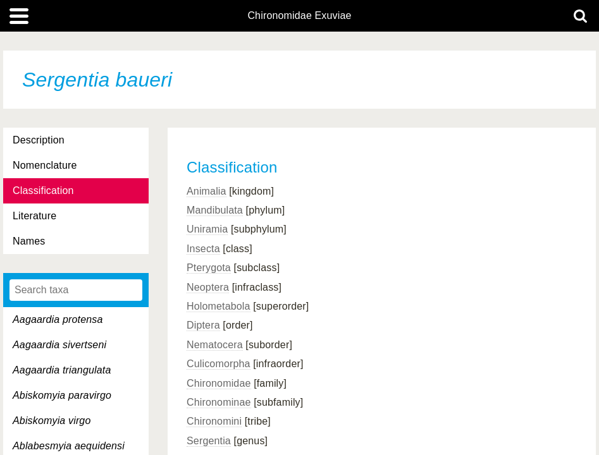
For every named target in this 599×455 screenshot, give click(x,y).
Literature (34, 215)
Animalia (206, 191)
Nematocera (215, 344)
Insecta (203, 248)
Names (29, 241)
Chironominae (219, 402)
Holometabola (218, 306)
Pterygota (209, 267)
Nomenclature (45, 165)
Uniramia (207, 229)
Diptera (203, 325)
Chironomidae (219, 383)
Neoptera (208, 287)
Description (39, 140)
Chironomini (214, 421)
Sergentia (209, 440)
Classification (43, 190)
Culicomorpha (218, 363)
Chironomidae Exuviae (299, 16)
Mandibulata (215, 210)
